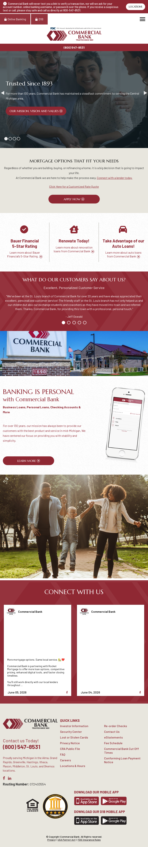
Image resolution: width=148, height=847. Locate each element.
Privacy (51, 839)
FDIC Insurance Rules (89, 839)
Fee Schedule (113, 743)
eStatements (113, 737)
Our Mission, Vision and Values (34, 111)
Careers (65, 760)
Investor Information (74, 726)
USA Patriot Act (66, 839)
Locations (135, 6)
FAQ (62, 754)
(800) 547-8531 (74, 47)
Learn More (26, 461)
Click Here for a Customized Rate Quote (74, 186)
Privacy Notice (70, 743)
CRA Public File (70, 748)
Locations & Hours (72, 766)
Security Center (71, 731)
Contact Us (112, 731)
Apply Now (72, 199)
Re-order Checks (115, 726)
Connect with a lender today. (114, 178)
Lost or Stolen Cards (74, 737)
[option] (24, 242)
